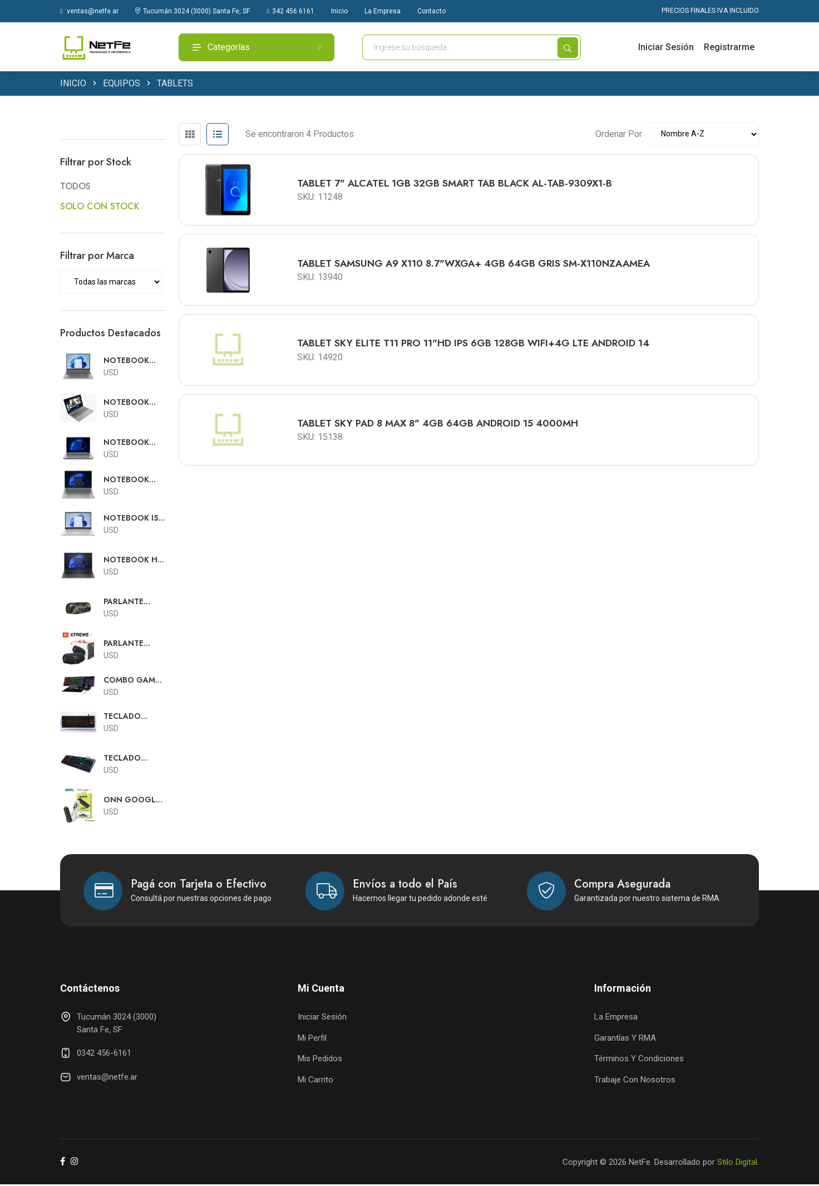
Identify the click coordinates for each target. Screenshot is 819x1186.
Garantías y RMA (625, 1039)
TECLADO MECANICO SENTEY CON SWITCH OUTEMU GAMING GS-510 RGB (128, 717)
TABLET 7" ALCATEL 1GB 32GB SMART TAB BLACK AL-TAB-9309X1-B (459, 185)
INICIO (73, 85)
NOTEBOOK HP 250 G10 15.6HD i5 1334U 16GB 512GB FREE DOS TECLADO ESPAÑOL (134, 561)
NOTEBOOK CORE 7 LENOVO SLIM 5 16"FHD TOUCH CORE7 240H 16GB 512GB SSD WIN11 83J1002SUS (133, 362)
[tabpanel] (469, 310)
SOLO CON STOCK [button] (100, 207)
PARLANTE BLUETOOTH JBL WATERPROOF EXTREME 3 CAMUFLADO (130, 603)
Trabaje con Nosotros (634, 1081)
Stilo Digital (737, 1163)
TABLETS (175, 85)
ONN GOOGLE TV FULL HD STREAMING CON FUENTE (131, 801)
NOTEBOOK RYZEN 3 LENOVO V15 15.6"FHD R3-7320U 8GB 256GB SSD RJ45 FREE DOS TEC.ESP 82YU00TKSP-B (131, 404)
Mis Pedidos (320, 1060)
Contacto (431, 11)
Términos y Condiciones (639, 1060)
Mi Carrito (315, 1081)
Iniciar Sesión (666, 47)
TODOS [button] (75, 188)
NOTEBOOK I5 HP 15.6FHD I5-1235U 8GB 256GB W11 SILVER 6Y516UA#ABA (131, 519)
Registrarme (729, 47)
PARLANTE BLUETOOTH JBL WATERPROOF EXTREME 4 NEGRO (130, 644)
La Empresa (382, 11)
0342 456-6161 (104, 1055)
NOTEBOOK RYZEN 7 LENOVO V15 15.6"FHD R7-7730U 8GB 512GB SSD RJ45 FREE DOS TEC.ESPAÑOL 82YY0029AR (133, 481)
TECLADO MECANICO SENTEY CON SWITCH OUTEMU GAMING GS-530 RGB (128, 759)
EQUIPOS (121, 85)
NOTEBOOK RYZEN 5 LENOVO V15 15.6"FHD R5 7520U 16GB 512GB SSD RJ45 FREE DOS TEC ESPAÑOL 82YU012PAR (133, 443)
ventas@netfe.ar (89, 11)
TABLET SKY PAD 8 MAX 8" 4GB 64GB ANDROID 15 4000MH (443, 431)
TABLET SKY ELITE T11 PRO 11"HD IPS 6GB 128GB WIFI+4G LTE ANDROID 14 (477, 349)
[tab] (190, 136)
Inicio (339, 11)
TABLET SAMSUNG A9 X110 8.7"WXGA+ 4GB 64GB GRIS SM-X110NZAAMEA (479, 267)
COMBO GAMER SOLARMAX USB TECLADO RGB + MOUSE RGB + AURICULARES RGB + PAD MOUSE (134, 681)
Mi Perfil (312, 1039)
